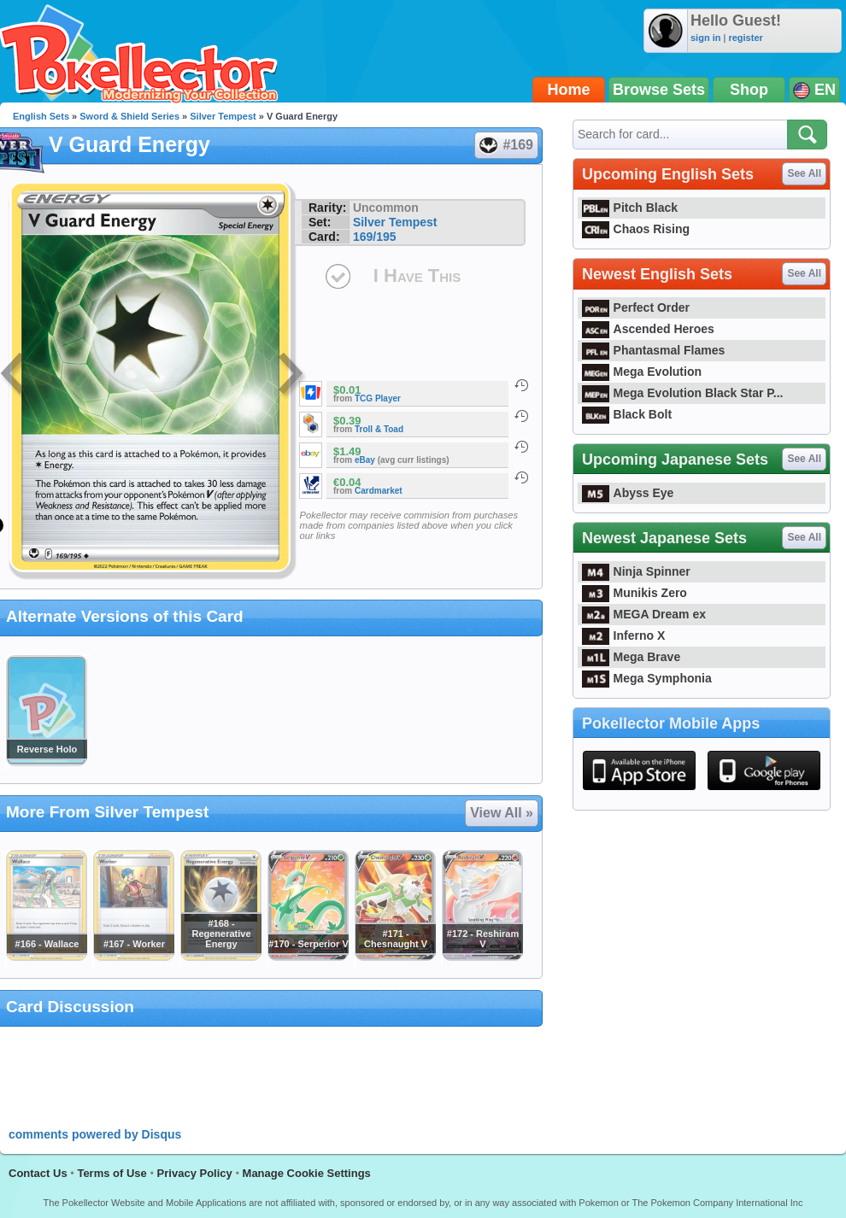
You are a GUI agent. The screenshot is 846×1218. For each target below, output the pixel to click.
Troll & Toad (379, 429)
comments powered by (95, 1134)
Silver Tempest (223, 116)
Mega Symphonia (647, 678)
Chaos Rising (636, 229)
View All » (501, 812)
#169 (505, 145)
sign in (705, 37)
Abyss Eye (627, 493)
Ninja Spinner (636, 571)
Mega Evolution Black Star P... (683, 393)
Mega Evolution (642, 371)
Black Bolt (627, 414)
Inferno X (623, 635)
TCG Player (378, 398)
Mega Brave (631, 657)
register (745, 37)
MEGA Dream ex (644, 614)
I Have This (417, 275)
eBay (365, 460)
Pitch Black (630, 207)
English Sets (41, 116)
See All (804, 173)
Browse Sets (659, 89)
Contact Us (38, 1173)
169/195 (375, 236)
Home (569, 89)
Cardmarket (378, 490)
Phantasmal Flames (653, 350)
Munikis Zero (634, 593)
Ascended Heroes (648, 329)
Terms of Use (111, 1173)
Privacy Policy (194, 1173)
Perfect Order (636, 307)
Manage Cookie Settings (307, 1173)
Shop (749, 89)
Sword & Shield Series (129, 116)
